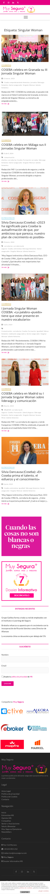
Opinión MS (6, 818)
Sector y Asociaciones (10, 823)
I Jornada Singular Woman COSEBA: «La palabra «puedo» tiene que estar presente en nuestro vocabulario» (21, 313)
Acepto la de (16, 677)
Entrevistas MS (8, 218)
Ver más (6, 103)
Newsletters (6, 832)
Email (3, 665)
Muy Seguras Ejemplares (11, 829)
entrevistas (18, 249)
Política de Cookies (9, 796)
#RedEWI (7, 410)
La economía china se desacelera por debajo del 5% (23, 636)
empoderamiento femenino (20, 82)
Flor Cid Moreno (9, 845)
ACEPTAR (25, 892)
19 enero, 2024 (7, 242)
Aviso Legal (6, 791)
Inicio (3, 812)
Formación (27, 160)
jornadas (33, 82)
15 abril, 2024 (7, 153)
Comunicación (6, 331)
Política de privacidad (10, 794)
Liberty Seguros (28, 412)
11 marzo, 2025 (8, 78)
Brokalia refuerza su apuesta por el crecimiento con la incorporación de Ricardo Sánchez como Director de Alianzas (24, 628)
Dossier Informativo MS (12, 861)
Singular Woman (29, 85)
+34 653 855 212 (9, 849)
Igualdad (40, 331)
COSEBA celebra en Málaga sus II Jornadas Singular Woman (23, 146)
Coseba (6, 82)
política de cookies (25, 888)
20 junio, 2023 (7, 406)
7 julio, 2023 (6, 325)
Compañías (6, 65)
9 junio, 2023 (7, 484)
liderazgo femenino (29, 249)
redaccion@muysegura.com (14, 853)
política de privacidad (19, 677)
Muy (7, 857)
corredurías (12, 160)
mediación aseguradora (17, 334)
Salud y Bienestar (8, 826)
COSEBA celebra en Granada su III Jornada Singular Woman (24, 71)
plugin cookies (44, 891)
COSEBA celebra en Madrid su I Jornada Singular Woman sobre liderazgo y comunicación (22, 397)
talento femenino (29, 251)
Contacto (5, 799)
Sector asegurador (15, 85)
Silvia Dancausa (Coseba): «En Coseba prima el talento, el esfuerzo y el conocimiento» (21, 475)
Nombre (5, 655)
